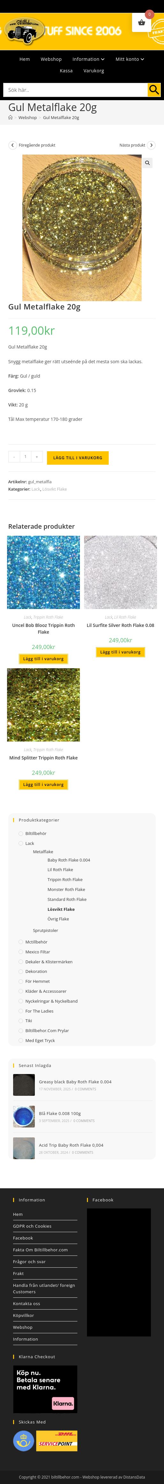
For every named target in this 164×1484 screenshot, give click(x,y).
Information (89, 59)
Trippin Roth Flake (48, 617)
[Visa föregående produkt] (12, 145)
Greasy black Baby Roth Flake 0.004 (75, 1082)
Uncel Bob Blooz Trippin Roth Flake (43, 628)
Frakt (18, 1273)
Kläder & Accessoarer (46, 991)
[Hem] (10, 117)
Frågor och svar (29, 1261)
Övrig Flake (58, 919)
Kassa (66, 71)
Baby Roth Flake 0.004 (69, 860)
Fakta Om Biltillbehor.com (40, 1250)
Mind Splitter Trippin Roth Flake (43, 758)
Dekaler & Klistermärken (49, 962)
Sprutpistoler (45, 930)
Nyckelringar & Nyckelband (52, 1001)
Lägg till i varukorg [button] (43, 659)
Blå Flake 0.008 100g (60, 1113)
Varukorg (93, 71)
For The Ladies (40, 1011)
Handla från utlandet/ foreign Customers (44, 1288)
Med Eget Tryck (40, 1040)
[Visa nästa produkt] (151, 145)
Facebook (23, 1238)
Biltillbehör (36, 833)
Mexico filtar (38, 952)
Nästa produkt (132, 145)
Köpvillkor (23, 1315)
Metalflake (43, 851)
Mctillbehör (37, 942)
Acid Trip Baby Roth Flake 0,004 (71, 1145)
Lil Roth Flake (125, 617)
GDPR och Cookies (32, 1226)
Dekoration (36, 971)
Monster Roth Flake (66, 889)
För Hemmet (38, 981)
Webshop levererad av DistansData (113, 1477)
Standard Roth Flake (67, 899)
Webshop (51, 59)
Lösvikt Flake (55, 489)
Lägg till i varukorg (78, 458)
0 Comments (85, 1089)
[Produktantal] (25, 456)
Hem (25, 59)
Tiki (29, 1020)
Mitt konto (130, 59)
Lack (36, 489)
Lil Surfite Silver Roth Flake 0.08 (120, 625)
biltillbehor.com (65, 1477)
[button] (147, 163)
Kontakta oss (26, 1303)
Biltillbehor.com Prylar (47, 1030)
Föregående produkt (37, 145)
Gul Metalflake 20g (61, 117)
